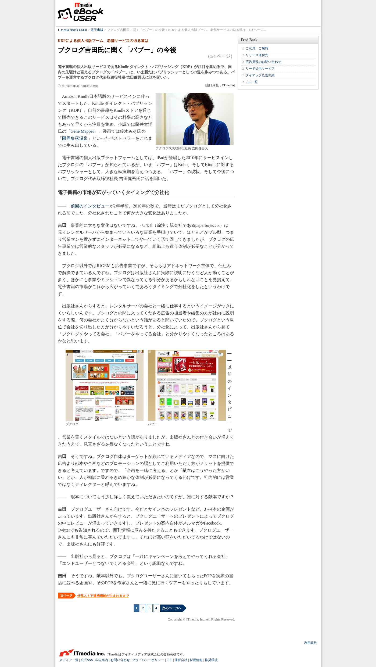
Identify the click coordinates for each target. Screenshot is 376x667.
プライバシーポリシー (148, 660)
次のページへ (171, 608)
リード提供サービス (260, 68)
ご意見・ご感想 (257, 48)
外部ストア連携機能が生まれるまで (103, 596)
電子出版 (97, 30)
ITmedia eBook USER (80, 12)
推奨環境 (211, 660)
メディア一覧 (68, 660)
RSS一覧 (252, 82)
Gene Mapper (82, 131)
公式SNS (87, 660)
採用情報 (196, 660)
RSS (169, 660)
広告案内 (101, 660)
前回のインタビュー (90, 206)
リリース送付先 (257, 55)
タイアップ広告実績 (260, 75)
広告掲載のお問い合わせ (263, 62)
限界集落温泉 (75, 138)
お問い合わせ (120, 660)
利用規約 (310, 643)
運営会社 (180, 660)
